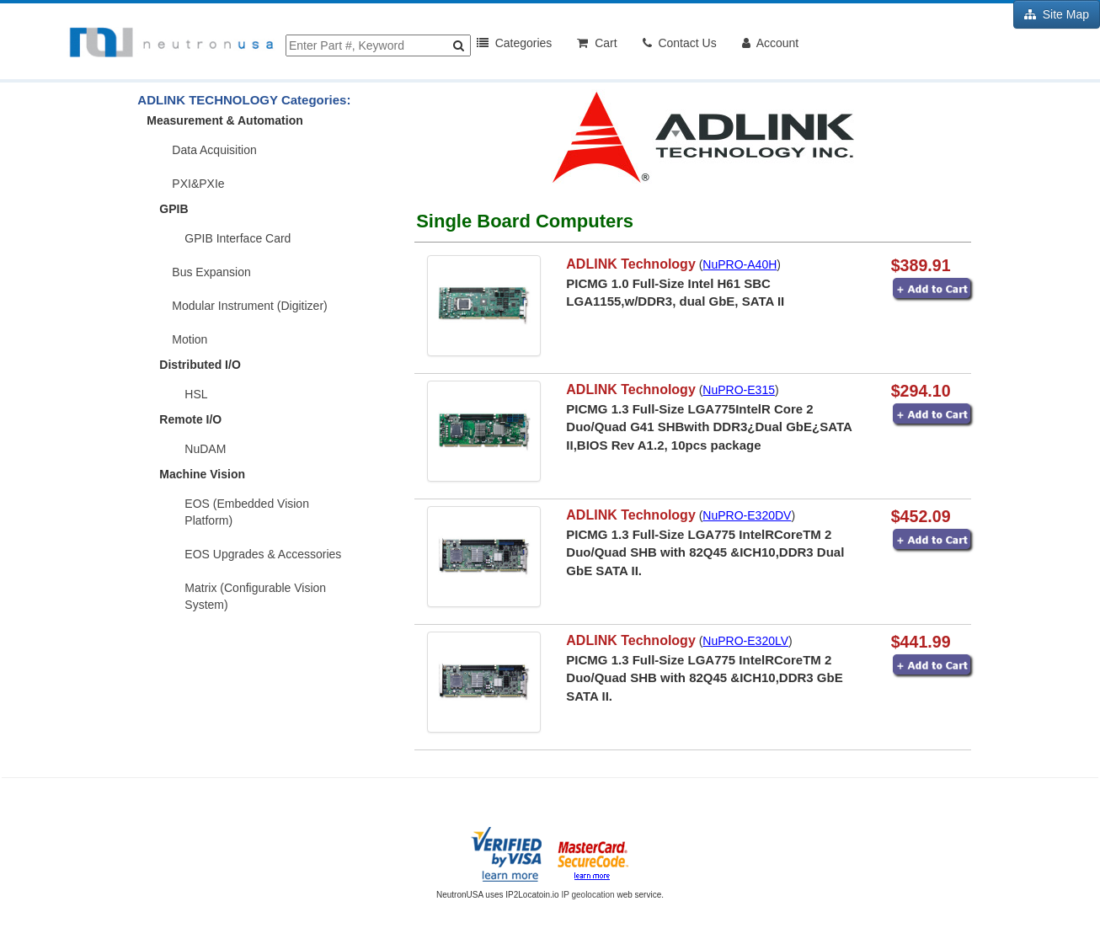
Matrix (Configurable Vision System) (255, 596)
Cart (597, 43)
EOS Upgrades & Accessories (262, 554)
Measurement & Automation (224, 120)
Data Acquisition (214, 150)
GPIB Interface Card (237, 238)
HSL (195, 394)
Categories (514, 43)
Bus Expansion (211, 272)
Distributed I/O (199, 364)
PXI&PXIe (198, 183)
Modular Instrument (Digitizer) (249, 305)
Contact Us (680, 43)
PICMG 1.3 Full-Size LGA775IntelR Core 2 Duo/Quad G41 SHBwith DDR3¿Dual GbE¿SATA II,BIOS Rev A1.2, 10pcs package (709, 427)
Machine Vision (202, 474)
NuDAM (205, 449)
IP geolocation (587, 894)
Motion (189, 339)
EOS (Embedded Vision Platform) (246, 512)
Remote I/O (190, 419)
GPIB (173, 209)
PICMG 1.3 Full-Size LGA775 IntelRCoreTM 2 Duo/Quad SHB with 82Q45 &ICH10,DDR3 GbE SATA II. (704, 678)
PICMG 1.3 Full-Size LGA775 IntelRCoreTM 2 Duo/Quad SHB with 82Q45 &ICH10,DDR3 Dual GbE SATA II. (705, 552)
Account (770, 43)
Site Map (1056, 14)
